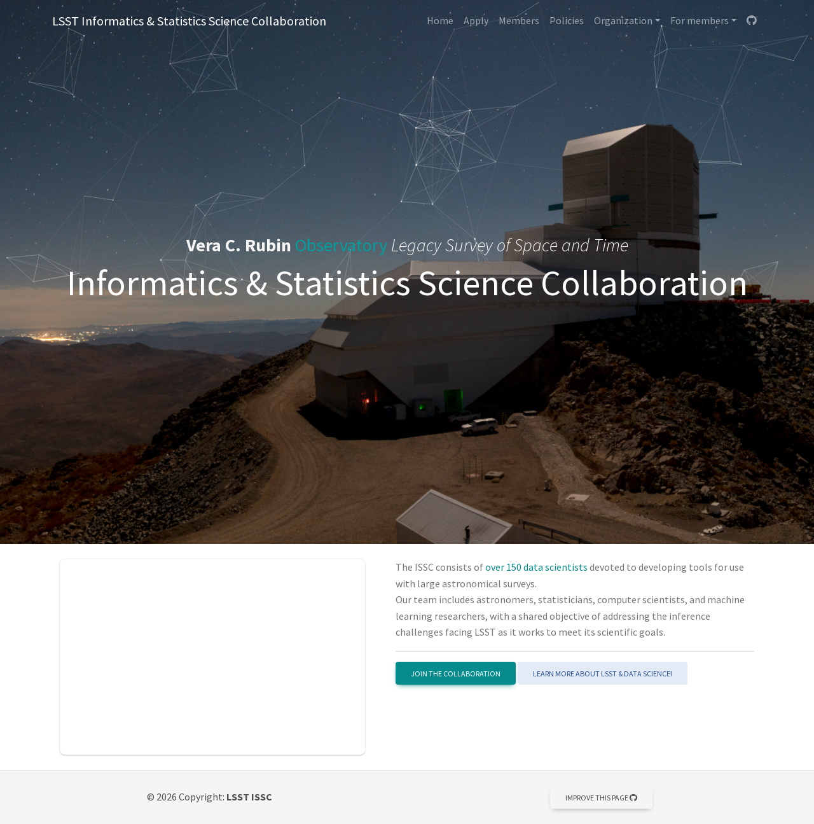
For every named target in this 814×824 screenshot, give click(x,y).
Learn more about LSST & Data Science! (602, 673)
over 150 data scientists (536, 567)
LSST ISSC (249, 796)
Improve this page (601, 797)
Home (440, 20)
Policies (566, 20)
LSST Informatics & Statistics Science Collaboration (189, 21)
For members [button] (699, 20)
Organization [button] (623, 20)
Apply (476, 20)
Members (519, 20)
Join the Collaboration (455, 673)
